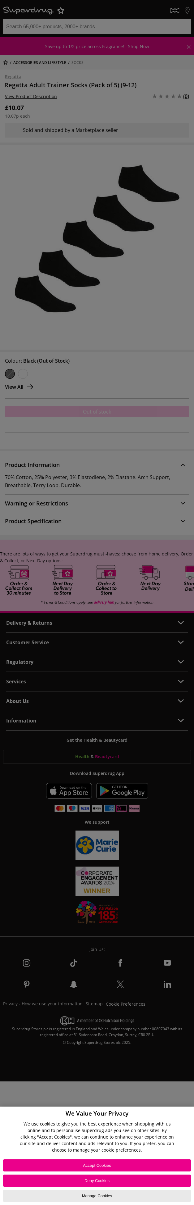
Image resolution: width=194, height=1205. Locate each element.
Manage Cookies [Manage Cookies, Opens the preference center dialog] (97, 1196)
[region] (97, 1156)
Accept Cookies (97, 1165)
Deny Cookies (97, 1180)
